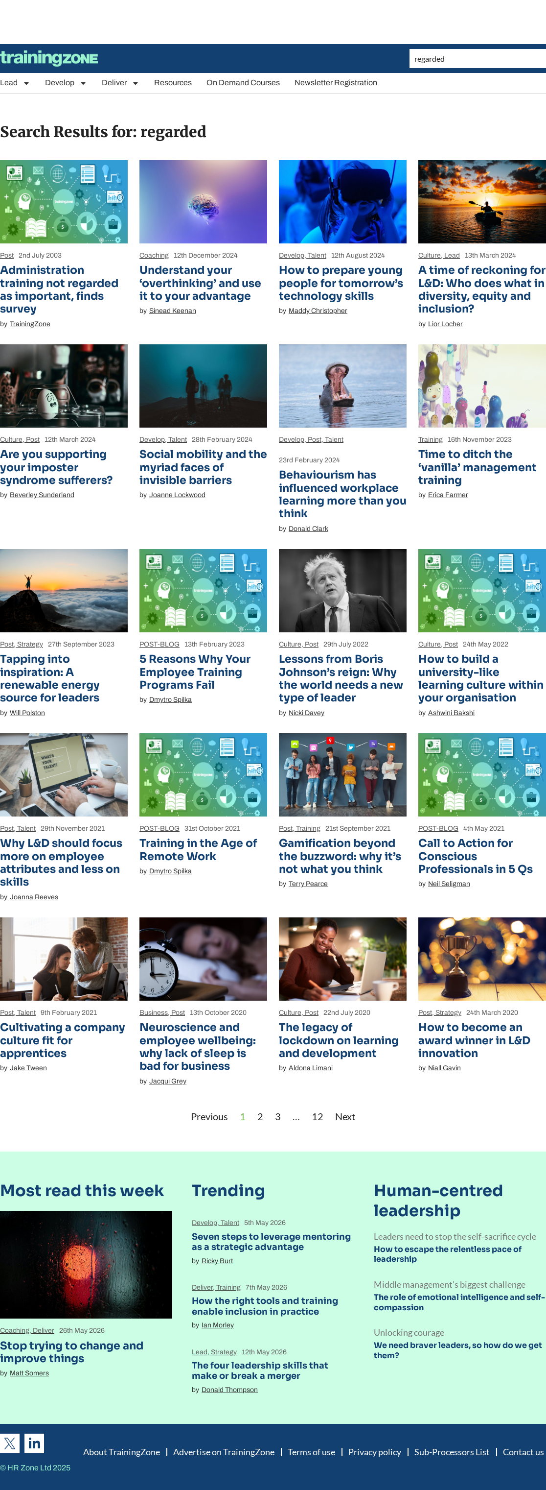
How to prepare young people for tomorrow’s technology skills (341, 283)
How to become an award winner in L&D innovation (474, 1040)
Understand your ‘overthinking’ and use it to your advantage (200, 283)
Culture (429, 255)
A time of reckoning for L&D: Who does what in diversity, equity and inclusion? (482, 289)
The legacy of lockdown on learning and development (339, 1040)
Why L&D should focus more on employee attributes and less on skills (61, 863)
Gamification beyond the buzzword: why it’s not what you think (340, 856)
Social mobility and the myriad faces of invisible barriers (203, 467)
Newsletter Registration (336, 82)
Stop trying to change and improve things (71, 1352)
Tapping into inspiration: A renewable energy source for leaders (50, 678)
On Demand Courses (243, 82)
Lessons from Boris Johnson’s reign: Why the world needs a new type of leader (341, 678)
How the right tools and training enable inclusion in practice (265, 1306)
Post (7, 255)
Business (153, 1012)
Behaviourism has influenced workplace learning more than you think (343, 494)
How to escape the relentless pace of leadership (448, 1254)
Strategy (30, 644)
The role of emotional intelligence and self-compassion (459, 1302)
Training (430, 439)
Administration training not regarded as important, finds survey (59, 289)
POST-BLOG (159, 644)
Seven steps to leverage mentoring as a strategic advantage (271, 1242)
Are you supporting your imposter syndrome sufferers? (56, 467)
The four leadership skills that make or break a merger (260, 1371)
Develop (66, 83)
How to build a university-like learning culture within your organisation (481, 678)
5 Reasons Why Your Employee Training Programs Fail (194, 672)
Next (345, 1116)
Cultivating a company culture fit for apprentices (62, 1040)
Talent (317, 255)
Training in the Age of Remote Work (198, 850)
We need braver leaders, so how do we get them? (458, 1350)
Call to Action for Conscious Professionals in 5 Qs (475, 856)
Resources (173, 82)
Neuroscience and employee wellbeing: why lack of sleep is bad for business (197, 1047)
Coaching (154, 255)
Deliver (120, 83)
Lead (15, 83)
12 (317, 1116)
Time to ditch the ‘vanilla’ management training (477, 467)
